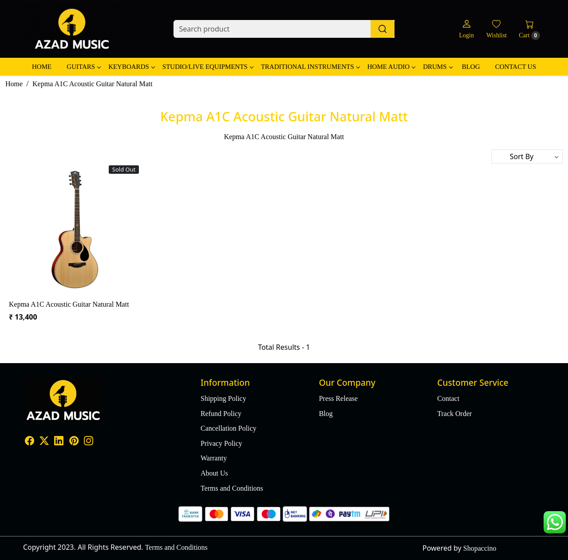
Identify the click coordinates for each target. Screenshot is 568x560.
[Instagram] (88, 442)
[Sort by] (527, 156)
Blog (471, 66)
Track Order (454, 413)
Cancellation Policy (228, 428)
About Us (214, 473)
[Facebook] (29, 442)
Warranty (214, 458)
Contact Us (515, 66)
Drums (437, 66)
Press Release (338, 398)
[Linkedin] (58, 442)
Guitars (83, 66)
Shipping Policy (223, 398)
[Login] (466, 29)
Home (41, 66)
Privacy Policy (221, 443)
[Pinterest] (73, 442)
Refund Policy (221, 413)
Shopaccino (480, 548)
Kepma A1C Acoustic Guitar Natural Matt (69, 304)
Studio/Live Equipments (207, 66)
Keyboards (131, 66)
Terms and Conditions (232, 488)
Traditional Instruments (310, 66)
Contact (448, 398)
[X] (44, 442)
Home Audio (391, 66)
